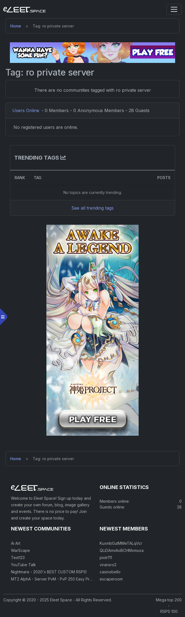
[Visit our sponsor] (92, 52)
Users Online (25, 110)
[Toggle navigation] (174, 9)
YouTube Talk (23, 564)
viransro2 (108, 564)
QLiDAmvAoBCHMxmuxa (122, 550)
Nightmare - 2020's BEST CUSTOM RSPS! (49, 571)
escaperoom (111, 579)
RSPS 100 (169, 611)
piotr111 (106, 557)
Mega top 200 (169, 599)
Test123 (18, 557)
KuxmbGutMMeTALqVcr (121, 543)
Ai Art (15, 543)
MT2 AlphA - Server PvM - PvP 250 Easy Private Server (61, 579)
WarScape (20, 550)
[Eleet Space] (24, 9)
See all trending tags (92, 208)
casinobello (110, 571)
